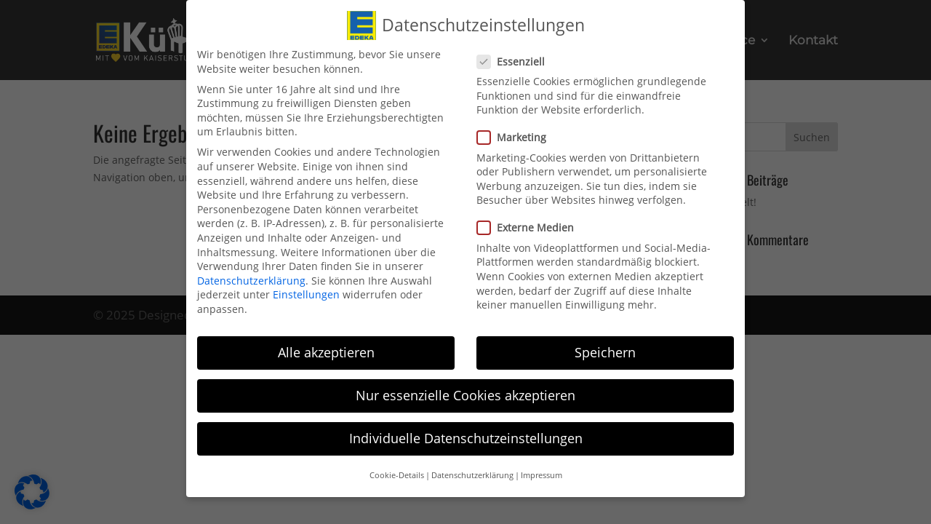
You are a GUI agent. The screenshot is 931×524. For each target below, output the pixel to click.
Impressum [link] (541, 472)
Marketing (517, 133)
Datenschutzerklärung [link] (251, 276)
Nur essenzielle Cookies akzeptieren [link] (465, 391)
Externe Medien (531, 224)
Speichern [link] (605, 348)
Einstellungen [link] (306, 291)
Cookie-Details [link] (396, 472)
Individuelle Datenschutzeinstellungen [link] (466, 434)
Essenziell (516, 57)
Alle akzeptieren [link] (326, 348)
